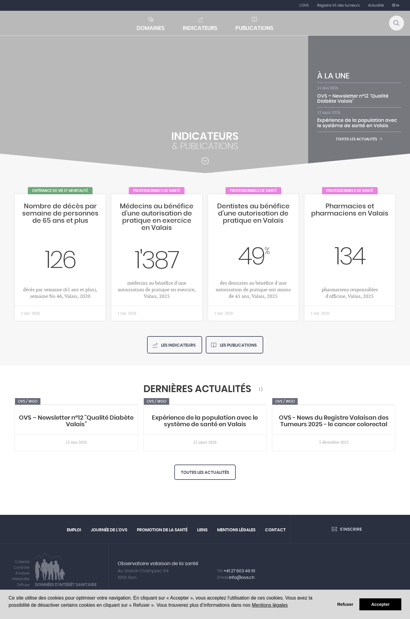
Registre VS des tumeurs (338, 5)
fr (397, 5)
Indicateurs (200, 28)
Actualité (376, 5)
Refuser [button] (345, 604)
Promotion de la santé (162, 530)
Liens (202, 530)
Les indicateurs (178, 345)
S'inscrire (351, 529)
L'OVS (304, 5)
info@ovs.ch (242, 578)
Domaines (151, 28)
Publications (254, 28)
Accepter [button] (380, 604)
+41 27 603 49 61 (239, 571)
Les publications (238, 345)
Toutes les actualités (359, 139)
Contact (275, 530)
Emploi (74, 530)
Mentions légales (270, 605)
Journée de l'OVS (109, 530)
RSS (261, 389)
